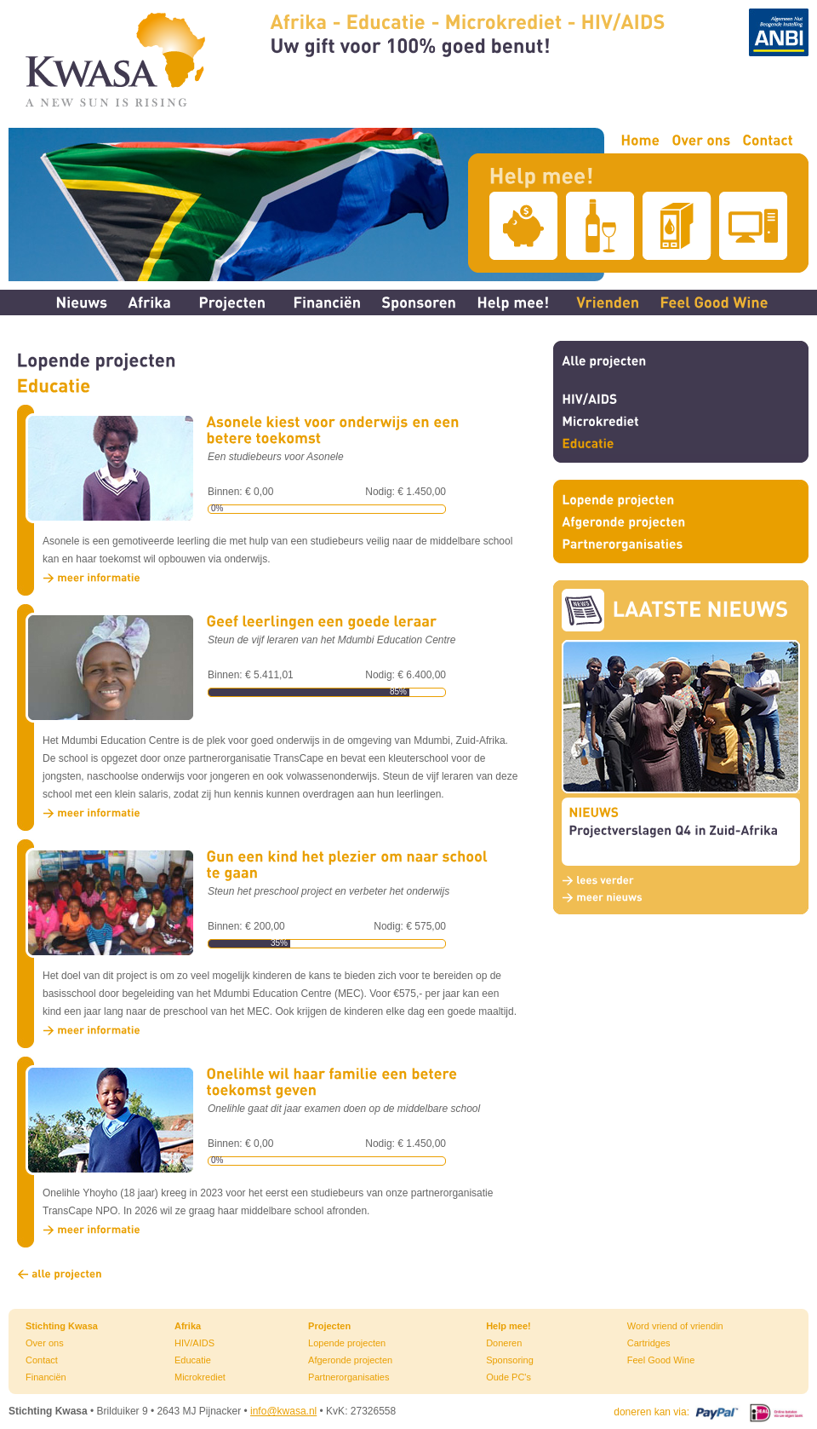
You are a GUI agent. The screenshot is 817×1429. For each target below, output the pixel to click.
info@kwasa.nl (283, 1411)
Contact (42, 1360)
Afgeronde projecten (350, 1360)
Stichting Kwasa (62, 1326)
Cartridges (649, 1343)
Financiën (46, 1377)
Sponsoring (510, 1360)
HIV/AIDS (194, 1343)
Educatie (192, 1360)
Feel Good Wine (660, 1360)
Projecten (329, 1326)
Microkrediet (200, 1377)
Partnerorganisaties (348, 1377)
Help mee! (508, 1326)
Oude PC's (508, 1377)
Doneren (504, 1343)
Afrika (187, 1326)
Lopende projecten (347, 1343)
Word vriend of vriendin (675, 1326)
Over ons (45, 1343)
